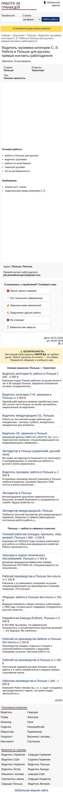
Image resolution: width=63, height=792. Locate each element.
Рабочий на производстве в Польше (26, 660)
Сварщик (32, 712)
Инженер (6, 722)
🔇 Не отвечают (15, 320)
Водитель (6, 712)
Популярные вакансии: (14, 707)
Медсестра (7, 731)
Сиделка (6, 726)
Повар (4, 717)
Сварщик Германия (39, 754)
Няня (30, 722)
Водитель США (10, 759)
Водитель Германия (13, 754)
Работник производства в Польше (24, 680)
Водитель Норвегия (13, 764)
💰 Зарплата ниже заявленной (23, 305)
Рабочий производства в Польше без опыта (31, 576)
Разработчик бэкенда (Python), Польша (28, 618)
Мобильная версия (53, 4)
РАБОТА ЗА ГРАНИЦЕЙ (10, 5)
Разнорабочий (35, 726)
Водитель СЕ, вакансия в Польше (24, 433)
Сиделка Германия (39, 759)
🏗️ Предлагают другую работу (23, 312)
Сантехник (33, 741)
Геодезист (7, 736)
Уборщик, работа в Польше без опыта (27, 597)
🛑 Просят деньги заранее (21, 290)
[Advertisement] (31, 114)
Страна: (27, 15)
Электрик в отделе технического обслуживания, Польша (23, 557)
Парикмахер (34, 731)
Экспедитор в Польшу (17, 493)
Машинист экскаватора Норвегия (13, 774)
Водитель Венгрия (39, 783)
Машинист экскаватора (39, 736)
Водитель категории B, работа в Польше (29, 373)
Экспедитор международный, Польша (27, 510)
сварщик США (36, 774)
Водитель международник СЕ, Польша (28, 415)
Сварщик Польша (11, 783)
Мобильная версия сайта (31, 790)
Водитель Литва (11, 769)
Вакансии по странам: (13, 750)
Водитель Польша (39, 764)
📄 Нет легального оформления (24, 298)
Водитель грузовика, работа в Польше (27, 472)
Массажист (7, 741)
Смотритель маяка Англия (13, 779)
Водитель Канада (38, 769)
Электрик (32, 717)
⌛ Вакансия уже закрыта (21, 327)
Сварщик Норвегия (39, 779)
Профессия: (8, 15)
